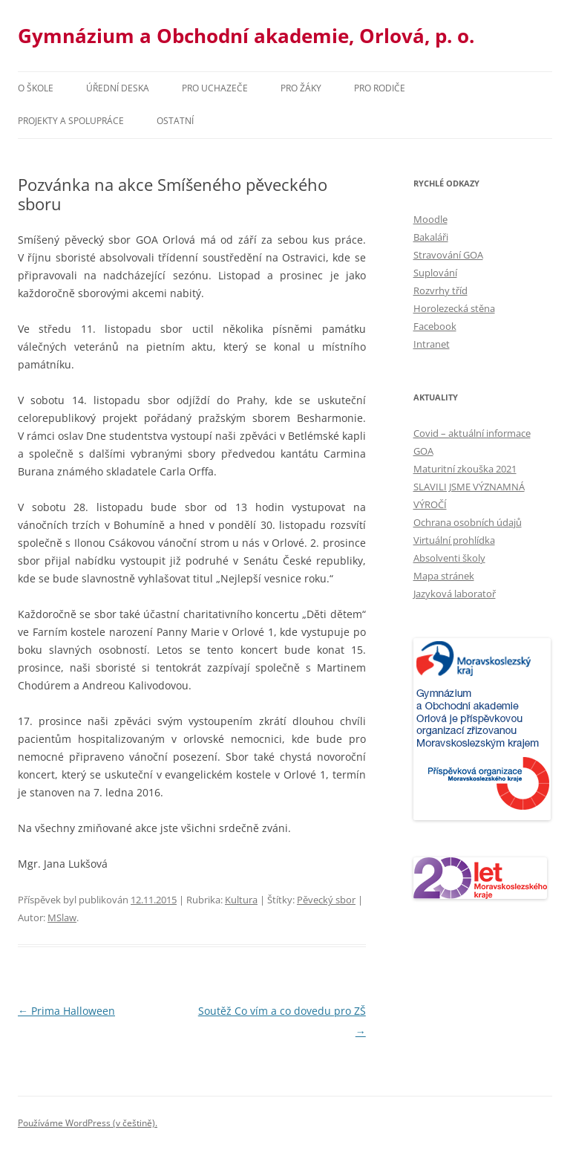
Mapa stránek (443, 575)
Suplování (435, 272)
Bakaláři (430, 237)
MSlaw (62, 917)
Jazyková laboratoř (454, 593)
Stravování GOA (448, 254)
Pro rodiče (379, 88)
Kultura (241, 899)
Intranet (431, 344)
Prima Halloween (66, 1011)
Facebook (434, 326)
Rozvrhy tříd (440, 290)
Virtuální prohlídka (454, 540)
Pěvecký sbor (326, 899)
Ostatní (175, 120)
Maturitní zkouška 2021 (465, 468)
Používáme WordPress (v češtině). (87, 1123)
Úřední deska (117, 88)
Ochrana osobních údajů (467, 522)
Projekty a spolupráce (71, 120)
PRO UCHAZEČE (215, 88)
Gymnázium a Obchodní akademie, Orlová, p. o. (246, 35)
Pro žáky (301, 88)
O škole (35, 88)
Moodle (430, 219)
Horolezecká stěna (454, 308)
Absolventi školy (449, 558)
